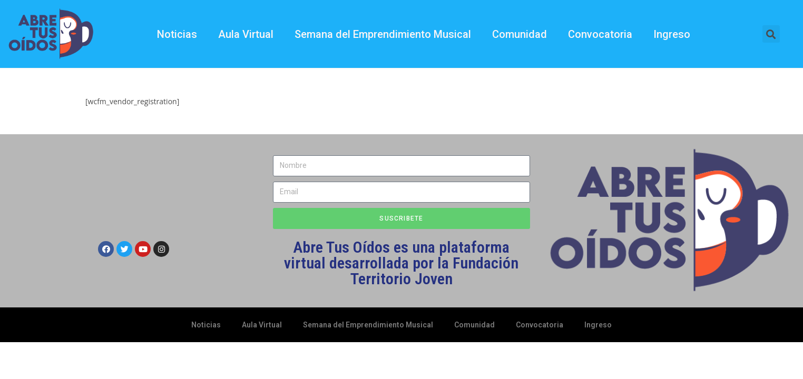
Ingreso (671, 34)
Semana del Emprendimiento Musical (383, 34)
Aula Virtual (245, 34)
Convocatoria (600, 34)
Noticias (177, 34)
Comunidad (519, 34)
